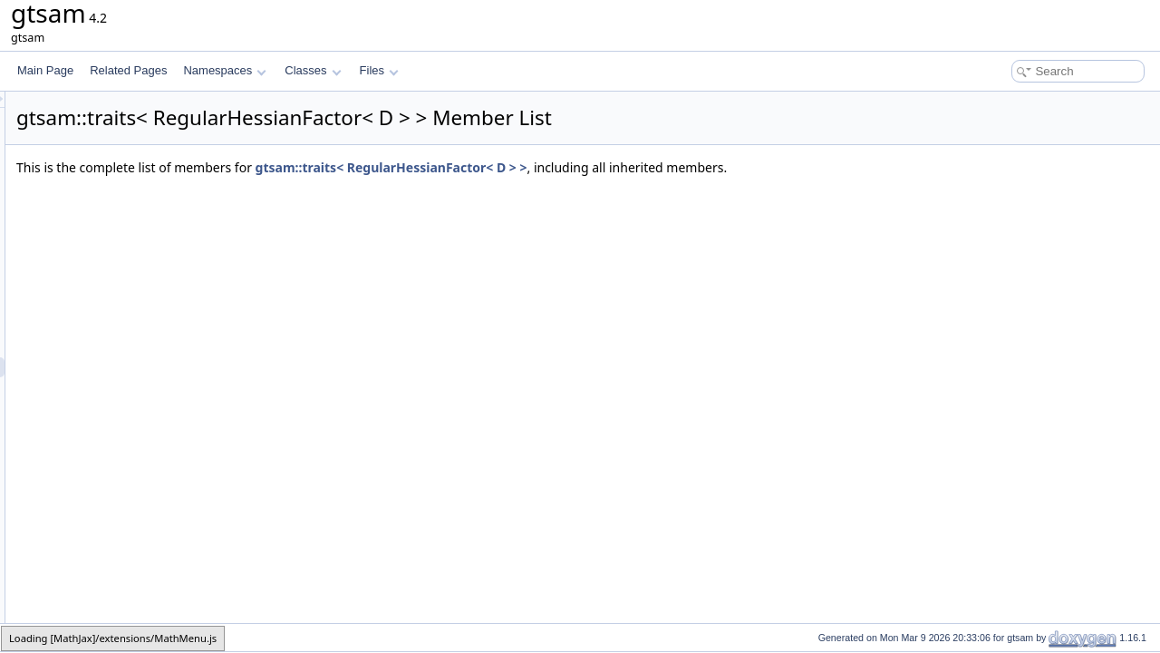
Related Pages (128, 70)
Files (379, 70)
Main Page (45, 70)
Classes (313, 70)
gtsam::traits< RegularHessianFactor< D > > (618, 167)
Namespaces (224, 70)
